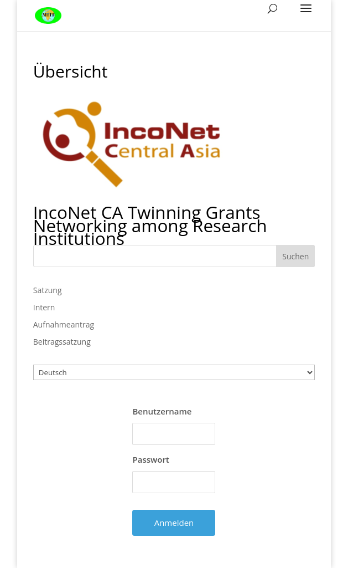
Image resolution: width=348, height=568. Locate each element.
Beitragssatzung (62, 341)
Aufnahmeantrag (63, 324)
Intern (44, 307)
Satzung (47, 290)
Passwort (150, 459)
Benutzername (161, 411)
